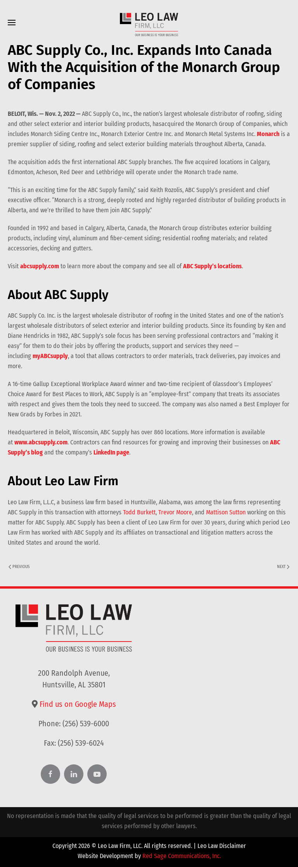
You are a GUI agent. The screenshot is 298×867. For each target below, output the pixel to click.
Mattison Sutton (226, 512)
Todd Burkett (139, 512)
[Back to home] (149, 24)
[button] (12, 22)
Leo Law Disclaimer (222, 846)
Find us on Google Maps (78, 704)
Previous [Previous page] (19, 566)
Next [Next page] (283, 566)
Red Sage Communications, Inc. (181, 856)
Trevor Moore (175, 512)
